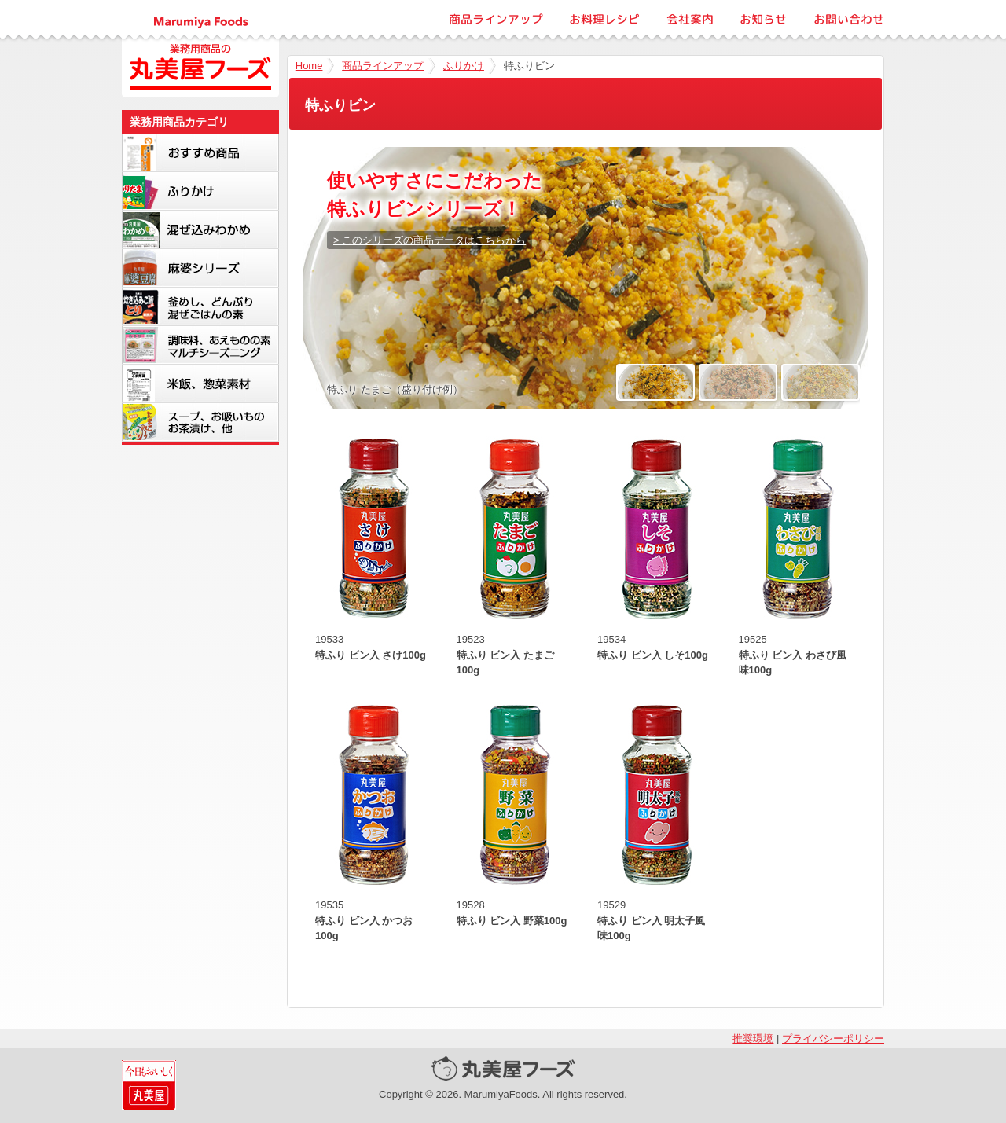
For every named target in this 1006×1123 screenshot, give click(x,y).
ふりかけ (463, 66)
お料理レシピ (604, 19)
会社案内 (690, 19)
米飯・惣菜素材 (200, 383)
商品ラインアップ (496, 19)
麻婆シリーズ (200, 268)
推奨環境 (752, 1038)
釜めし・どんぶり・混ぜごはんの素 (200, 306)
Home (309, 66)
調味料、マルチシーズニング (200, 345)
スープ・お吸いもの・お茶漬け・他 (200, 422)
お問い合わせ (848, 19)
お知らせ (763, 19)
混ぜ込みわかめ (200, 229)
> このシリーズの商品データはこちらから (429, 240)
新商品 (200, 152)
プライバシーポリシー (833, 1038)
